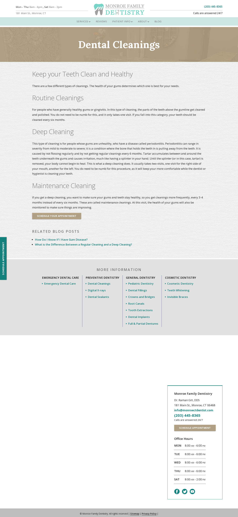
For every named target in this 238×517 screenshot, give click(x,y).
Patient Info (121, 19)
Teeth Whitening (178, 288)
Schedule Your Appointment (57, 213)
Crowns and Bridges (141, 294)
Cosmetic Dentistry (180, 281)
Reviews (101, 19)
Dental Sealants (98, 294)
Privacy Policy (149, 511)
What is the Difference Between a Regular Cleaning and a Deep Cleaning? (83, 242)
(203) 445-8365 (213, 6)
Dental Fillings (137, 288)
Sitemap (134, 511)
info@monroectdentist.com (192, 408)
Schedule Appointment (3, 258)
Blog (158, 19)
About (142, 19)
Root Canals (136, 301)
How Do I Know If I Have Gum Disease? (61, 237)
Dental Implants (139, 314)
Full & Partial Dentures (143, 321)
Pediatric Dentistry (141, 281)
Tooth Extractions (140, 308)
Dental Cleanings (99, 281)
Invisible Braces (177, 294)
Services (82, 19)
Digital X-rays (97, 288)
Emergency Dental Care (60, 281)
